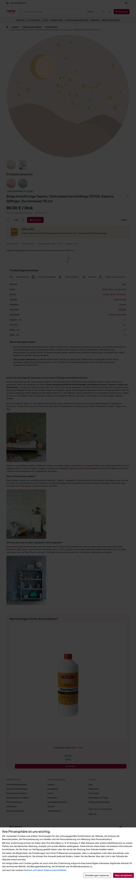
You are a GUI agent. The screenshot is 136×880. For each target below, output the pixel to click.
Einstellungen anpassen (97, 875)
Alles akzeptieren (123, 875)
